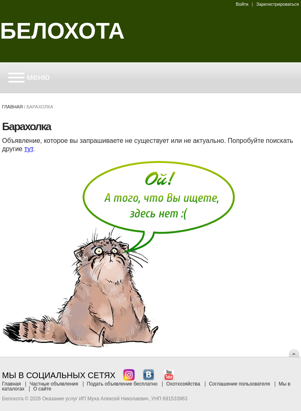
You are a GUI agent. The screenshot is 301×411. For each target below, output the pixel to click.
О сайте (42, 389)
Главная (12, 106)
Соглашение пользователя (239, 384)
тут (28, 148)
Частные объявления (54, 384)
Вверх (294, 353)
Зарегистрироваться (277, 4)
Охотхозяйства (183, 384)
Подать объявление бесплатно (122, 384)
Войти (242, 4)
